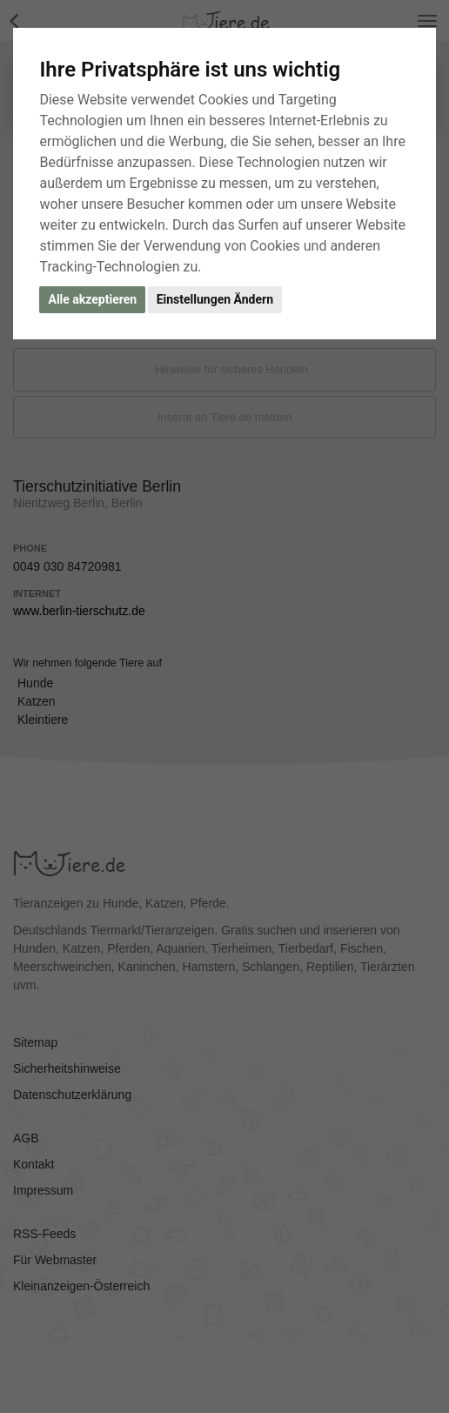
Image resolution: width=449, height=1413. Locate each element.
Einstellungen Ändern (215, 299)
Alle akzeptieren (92, 299)
